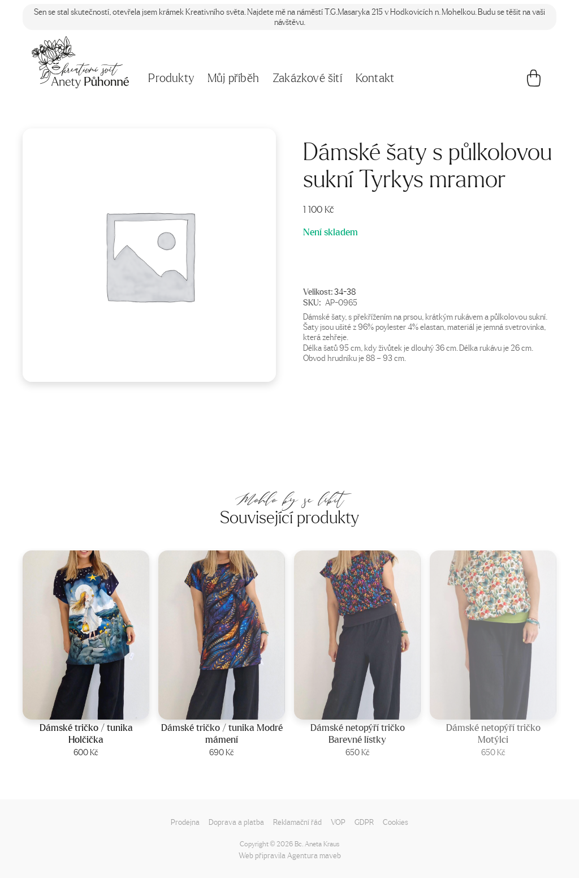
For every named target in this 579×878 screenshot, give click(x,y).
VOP (338, 822)
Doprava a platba (236, 822)
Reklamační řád (297, 822)
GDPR (364, 822)
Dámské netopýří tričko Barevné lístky (357, 733)
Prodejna (185, 822)
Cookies (395, 822)
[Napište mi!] (80, 62)
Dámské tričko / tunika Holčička (86, 733)
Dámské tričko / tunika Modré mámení (222, 733)
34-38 (345, 291)
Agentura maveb (314, 855)
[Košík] (533, 81)
